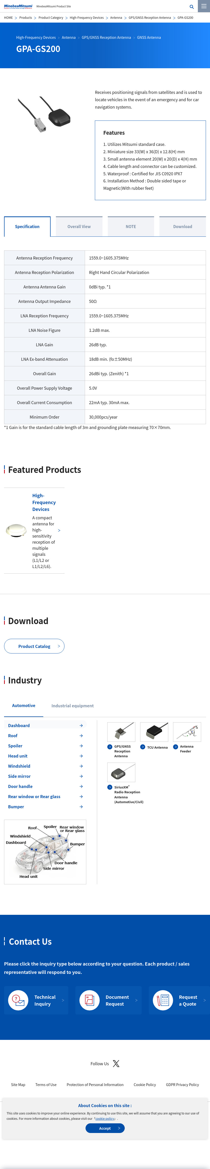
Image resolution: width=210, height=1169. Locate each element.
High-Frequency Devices (87, 17)
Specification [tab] (27, 226)
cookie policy (104, 1118)
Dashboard (19, 725)
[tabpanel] (105, 802)
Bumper (16, 806)
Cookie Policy (145, 1084)
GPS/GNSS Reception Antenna (150, 17)
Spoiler (15, 746)
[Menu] (204, 6)
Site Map (18, 1084)
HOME (8, 17)
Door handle (20, 786)
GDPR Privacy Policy (182, 1084)
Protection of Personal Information (95, 1084)
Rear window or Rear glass (34, 796)
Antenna (116, 17)
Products (25, 17)
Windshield (19, 766)
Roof (12, 735)
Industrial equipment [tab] (72, 705)
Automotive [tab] (23, 705)
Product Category (50, 17)
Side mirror (19, 776)
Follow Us (105, 1063)
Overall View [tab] (79, 226)
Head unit (18, 756)
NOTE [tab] (131, 226)
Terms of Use (46, 1084)
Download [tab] (182, 226)
